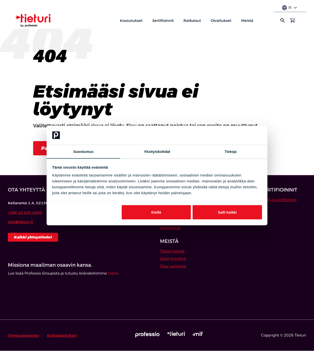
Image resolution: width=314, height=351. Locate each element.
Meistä (247, 20)
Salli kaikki (227, 212)
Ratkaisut (192, 20)
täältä (113, 273)
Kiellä (156, 212)
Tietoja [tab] (231, 151)
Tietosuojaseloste (23, 335)
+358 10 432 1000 (25, 212)
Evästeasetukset (62, 335)
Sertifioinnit (163, 20)
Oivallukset (221, 20)
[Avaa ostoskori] (292, 20)
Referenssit (170, 228)
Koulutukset (131, 20)
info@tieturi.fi (20, 222)
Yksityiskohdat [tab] (157, 151)
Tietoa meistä (172, 251)
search (283, 20)
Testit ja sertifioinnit (279, 200)
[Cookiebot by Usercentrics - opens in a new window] (240, 135)
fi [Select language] (290, 8)
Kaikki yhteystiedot (33, 237)
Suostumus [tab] (83, 151)
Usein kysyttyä (173, 259)
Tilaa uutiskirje (173, 266)
